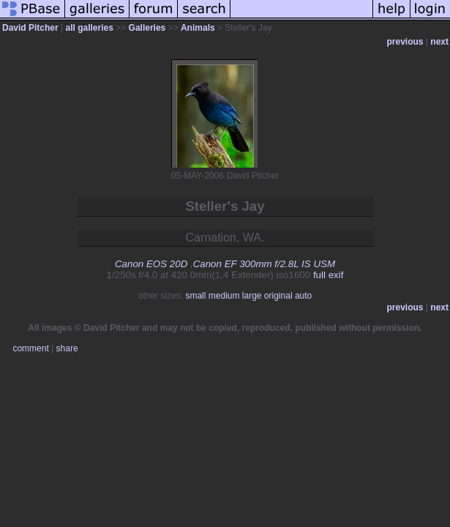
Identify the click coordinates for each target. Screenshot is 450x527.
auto (303, 296)
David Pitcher (30, 28)
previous (405, 42)
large (252, 296)
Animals (198, 28)
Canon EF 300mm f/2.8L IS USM (264, 263)
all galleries (89, 28)
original (278, 296)
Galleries (147, 28)
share (67, 348)
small (195, 296)
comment (30, 348)
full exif (328, 274)
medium (224, 296)
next (439, 42)
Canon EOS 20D (151, 263)
